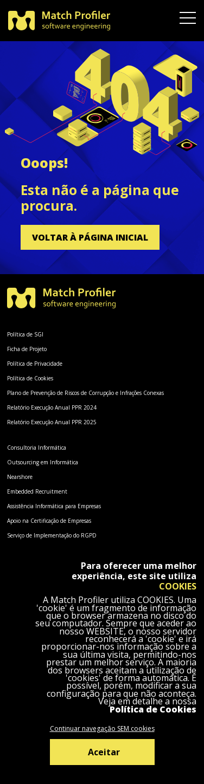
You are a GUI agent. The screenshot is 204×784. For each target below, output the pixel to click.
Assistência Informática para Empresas (54, 506)
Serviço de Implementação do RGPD (52, 535)
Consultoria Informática (36, 447)
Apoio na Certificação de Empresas (49, 520)
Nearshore (20, 477)
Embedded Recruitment (37, 491)
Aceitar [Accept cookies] (104, 752)
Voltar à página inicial (90, 237)
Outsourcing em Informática (42, 462)
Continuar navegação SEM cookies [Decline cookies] (102, 728)
